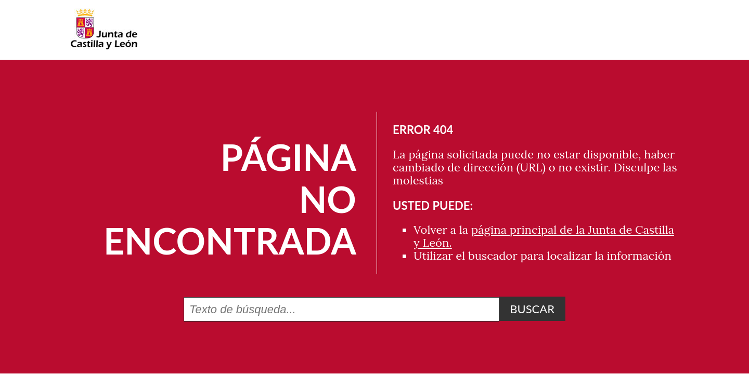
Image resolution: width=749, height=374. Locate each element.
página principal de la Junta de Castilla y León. (544, 236)
